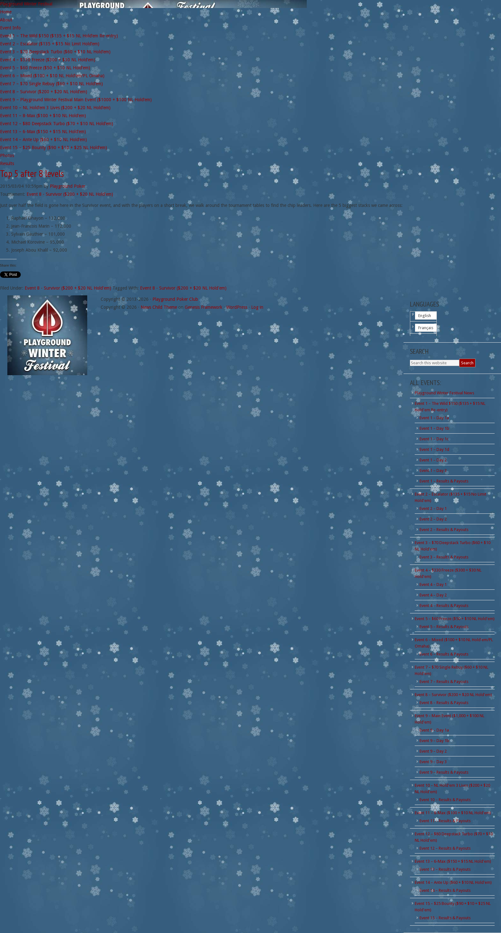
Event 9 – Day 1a (434, 730)
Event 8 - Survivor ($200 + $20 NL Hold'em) (70, 194)
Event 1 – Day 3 (433, 470)
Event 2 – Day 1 (433, 508)
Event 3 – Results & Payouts (444, 557)
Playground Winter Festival (26, 3)
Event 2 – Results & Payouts (444, 529)
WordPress (236, 307)
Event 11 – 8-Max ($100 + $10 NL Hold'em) (453, 812)
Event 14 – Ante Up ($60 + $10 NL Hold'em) (453, 882)
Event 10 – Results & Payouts (445, 799)
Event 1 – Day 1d (434, 449)
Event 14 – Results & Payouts (445, 890)
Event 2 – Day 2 (433, 519)
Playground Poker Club (175, 299)
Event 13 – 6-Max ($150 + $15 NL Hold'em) (453, 861)
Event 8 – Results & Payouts (444, 702)
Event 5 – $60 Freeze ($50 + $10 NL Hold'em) (455, 618)
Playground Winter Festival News (444, 393)
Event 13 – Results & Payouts (445, 869)
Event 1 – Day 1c (434, 438)
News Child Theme (159, 307)
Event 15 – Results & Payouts (445, 917)
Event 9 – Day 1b (434, 740)
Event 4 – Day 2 (433, 595)
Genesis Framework (203, 307)
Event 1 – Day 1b (434, 428)
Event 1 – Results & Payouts (444, 481)
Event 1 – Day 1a (434, 417)
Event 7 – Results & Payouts (444, 681)
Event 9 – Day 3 (433, 761)
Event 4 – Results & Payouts (444, 605)
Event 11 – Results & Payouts (445, 820)
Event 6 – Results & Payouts (444, 654)
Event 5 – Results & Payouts (444, 626)
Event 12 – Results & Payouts (445, 848)
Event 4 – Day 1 (433, 584)
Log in (257, 307)
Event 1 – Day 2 (433, 460)
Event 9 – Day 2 (433, 751)
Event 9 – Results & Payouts (444, 772)
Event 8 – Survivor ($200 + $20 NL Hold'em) (453, 694)
